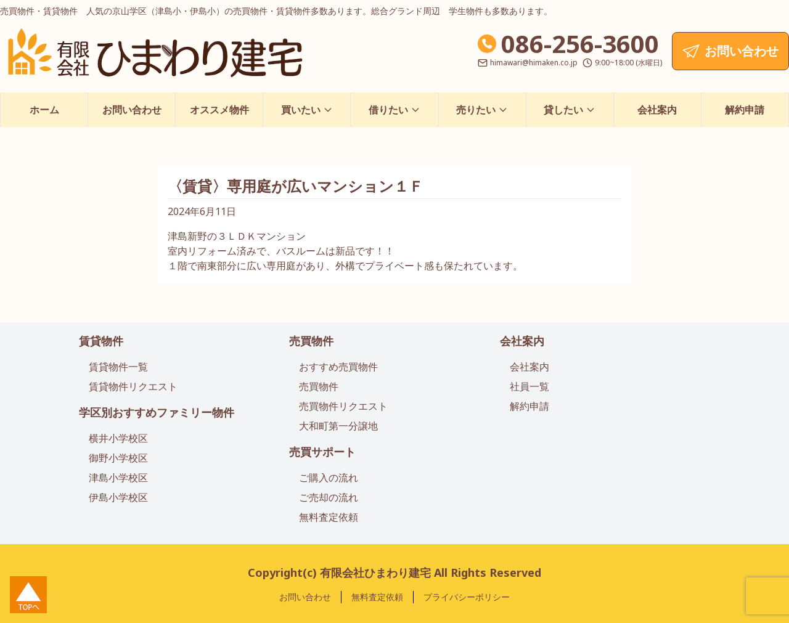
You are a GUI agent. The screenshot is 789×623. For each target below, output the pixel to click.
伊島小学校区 (118, 497)
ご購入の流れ (328, 477)
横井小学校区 (118, 438)
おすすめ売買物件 (338, 366)
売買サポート (322, 451)
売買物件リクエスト (343, 406)
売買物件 (311, 340)
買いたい (307, 109)
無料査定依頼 (328, 517)
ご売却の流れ (328, 497)
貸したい (569, 109)
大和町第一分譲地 (338, 426)
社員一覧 (529, 386)
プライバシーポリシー (466, 597)
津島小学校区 (118, 477)
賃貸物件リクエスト (133, 386)
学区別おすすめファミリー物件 (156, 412)
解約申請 (744, 109)
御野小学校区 (118, 458)
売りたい (482, 109)
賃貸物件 (101, 340)
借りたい (394, 109)
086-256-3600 (580, 43)
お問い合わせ (131, 109)
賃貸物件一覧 (118, 366)
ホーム (44, 109)
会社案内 (657, 109)
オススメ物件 (219, 109)
